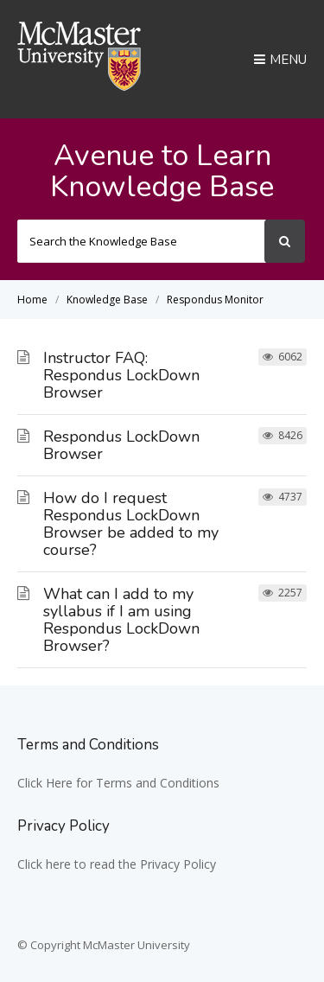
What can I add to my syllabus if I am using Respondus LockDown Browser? (121, 619)
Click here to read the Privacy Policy (116, 864)
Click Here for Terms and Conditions (118, 783)
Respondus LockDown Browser (121, 445)
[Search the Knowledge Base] (141, 241)
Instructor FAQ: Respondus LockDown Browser (121, 375)
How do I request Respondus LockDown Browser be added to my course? (131, 524)
